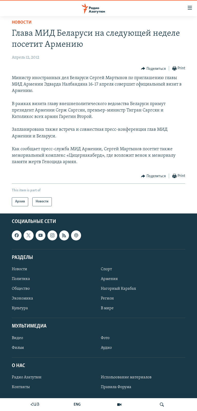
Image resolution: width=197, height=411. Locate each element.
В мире (107, 308)
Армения (109, 279)
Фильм (18, 347)
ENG (77, 405)
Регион (107, 298)
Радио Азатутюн (27, 377)
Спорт (106, 269)
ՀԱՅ (35, 405)
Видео (17, 338)
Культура (20, 308)
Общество (21, 289)
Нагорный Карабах (118, 289)
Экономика (22, 298)
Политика (21, 279)
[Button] (153, 68)
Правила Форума (116, 387)
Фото (105, 338)
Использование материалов (126, 377)
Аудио (106, 347)
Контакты (21, 387)
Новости (22, 22)
